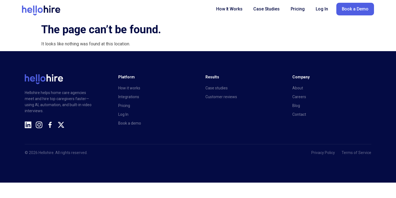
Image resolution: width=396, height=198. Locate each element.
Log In (322, 9)
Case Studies (266, 9)
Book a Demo (355, 9)
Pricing (298, 9)
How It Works (229, 9)
